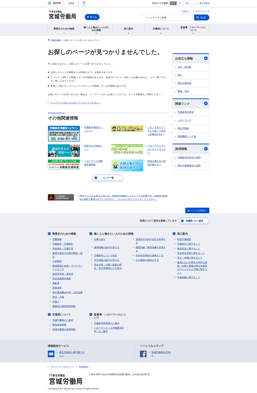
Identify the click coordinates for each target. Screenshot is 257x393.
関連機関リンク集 (187, 136)
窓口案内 (182, 233)
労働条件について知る (105, 255)
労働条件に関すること (188, 243)
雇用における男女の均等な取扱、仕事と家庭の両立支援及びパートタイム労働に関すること (192, 267)
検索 (203, 17)
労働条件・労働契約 (62, 243)
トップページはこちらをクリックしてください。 (75, 102)
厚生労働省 (204, 3)
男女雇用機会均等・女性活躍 (67, 292)
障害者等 (57, 287)
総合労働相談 (184, 239)
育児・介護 (58, 297)
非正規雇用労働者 (61, 278)
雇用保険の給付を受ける (106, 247)
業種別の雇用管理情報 (64, 306)
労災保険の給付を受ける (106, 260)
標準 (173, 3)
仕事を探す (100, 239)
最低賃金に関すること (188, 248)
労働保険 (57, 239)
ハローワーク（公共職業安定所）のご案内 (109, 330)
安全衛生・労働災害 (62, 248)
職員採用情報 (59, 324)
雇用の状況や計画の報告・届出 (67, 255)
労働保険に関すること (188, 277)
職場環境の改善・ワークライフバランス (67, 267)
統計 (180, 75)
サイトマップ (202, 11)
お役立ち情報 (191, 58)
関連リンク (191, 103)
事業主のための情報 (64, 233)
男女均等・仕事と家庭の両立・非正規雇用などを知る (108, 266)
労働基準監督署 (186, 112)
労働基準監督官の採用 (189, 157)
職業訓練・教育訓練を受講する (151, 249)
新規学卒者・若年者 (62, 273)
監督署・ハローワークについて (110, 316)
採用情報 (191, 149)
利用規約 (83, 367)
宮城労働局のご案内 (62, 320)
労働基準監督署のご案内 (106, 323)
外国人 (55, 301)
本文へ (186, 11)
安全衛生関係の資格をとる (149, 255)
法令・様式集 (184, 67)
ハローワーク (184, 120)
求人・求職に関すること (190, 257)
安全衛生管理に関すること (191, 253)
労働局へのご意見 (194, 220)
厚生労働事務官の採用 (189, 165)
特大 (187, 3)
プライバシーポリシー (61, 367)
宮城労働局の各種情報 (64, 329)
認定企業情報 (184, 83)
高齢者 (55, 283)
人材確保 (57, 261)
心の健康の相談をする (147, 260)
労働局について (61, 314)
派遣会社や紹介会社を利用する (151, 241)
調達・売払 (183, 91)
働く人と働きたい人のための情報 (114, 233)
